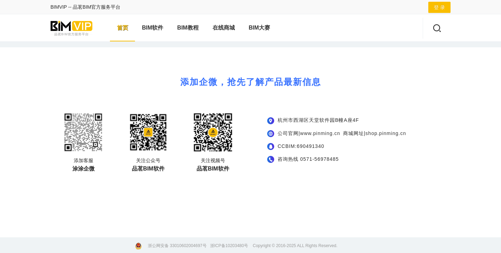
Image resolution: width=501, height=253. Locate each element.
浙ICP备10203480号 (229, 245)
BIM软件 (152, 28)
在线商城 (224, 28)
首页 (122, 28)
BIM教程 (187, 28)
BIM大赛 (259, 28)
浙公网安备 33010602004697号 (177, 245)
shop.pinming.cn (385, 133)
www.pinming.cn (320, 133)
